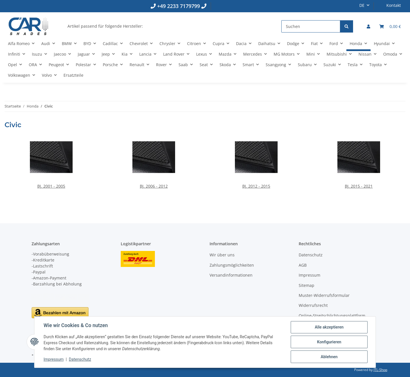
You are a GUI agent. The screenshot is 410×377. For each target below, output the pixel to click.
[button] (368, 26)
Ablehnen (329, 356)
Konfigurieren (329, 342)
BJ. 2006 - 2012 (154, 186)
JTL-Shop (380, 369)
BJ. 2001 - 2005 (51, 186)
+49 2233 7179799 (178, 6)
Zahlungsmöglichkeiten (232, 265)
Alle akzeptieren (329, 327)
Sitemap (306, 285)
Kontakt (393, 5)
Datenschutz (80, 359)
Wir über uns (222, 255)
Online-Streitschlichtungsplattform (332, 315)
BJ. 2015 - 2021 (359, 186)
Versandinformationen (231, 275)
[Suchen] (310, 26)
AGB (303, 265)
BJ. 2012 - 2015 (256, 186)
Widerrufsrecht (313, 305)
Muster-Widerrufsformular (324, 295)
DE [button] (361, 5)
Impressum (53, 359)
